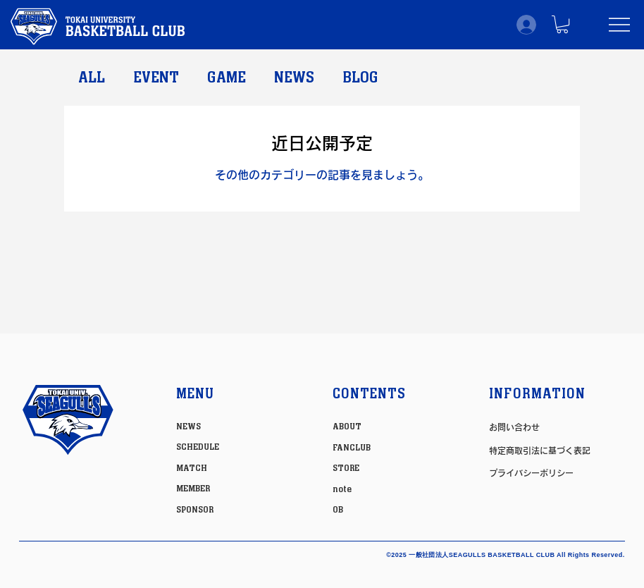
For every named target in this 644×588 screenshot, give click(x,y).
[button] (562, 24)
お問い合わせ (514, 427)
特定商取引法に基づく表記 (539, 450)
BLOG (360, 77)
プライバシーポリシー (531, 473)
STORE (346, 468)
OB (338, 509)
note (342, 489)
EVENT (156, 77)
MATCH (191, 468)
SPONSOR (194, 509)
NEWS (294, 77)
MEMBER (193, 488)
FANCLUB (352, 447)
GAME (226, 77)
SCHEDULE (197, 447)
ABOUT (347, 426)
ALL (91, 77)
